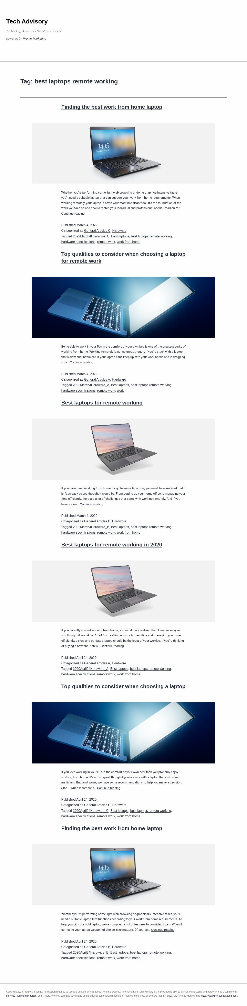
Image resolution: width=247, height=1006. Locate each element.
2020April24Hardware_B (90, 952)
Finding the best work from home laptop (111, 107)
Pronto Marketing (34, 38)
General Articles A (97, 379)
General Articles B (97, 521)
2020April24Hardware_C (91, 810)
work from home (129, 242)
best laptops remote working (151, 236)
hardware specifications (78, 242)
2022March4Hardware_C (91, 236)
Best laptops (120, 236)
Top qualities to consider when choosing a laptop (123, 686)
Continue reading (73, 213)
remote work (106, 242)
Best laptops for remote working (102, 403)
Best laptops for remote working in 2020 (111, 545)
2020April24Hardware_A (90, 668)
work (120, 390)
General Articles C (97, 230)
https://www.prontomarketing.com (219, 995)
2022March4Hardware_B (91, 527)
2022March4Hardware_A (91, 385)
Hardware (119, 230)
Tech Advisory (27, 21)
